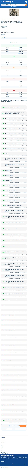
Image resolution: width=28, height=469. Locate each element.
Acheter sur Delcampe (4, 453)
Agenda (2, 446)
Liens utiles (3, 37)
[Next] (23, 426)
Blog (2, 445)
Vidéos (2, 448)
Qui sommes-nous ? (4, 438)
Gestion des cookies (6, 467)
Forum (2, 447)
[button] (24, 5)
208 (18, 425)
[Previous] (5, 426)
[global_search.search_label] (17, 5)
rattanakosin (19, 109)
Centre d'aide (3, 452)
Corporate (3, 439)
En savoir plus (14, 461)
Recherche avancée (14, 6)
